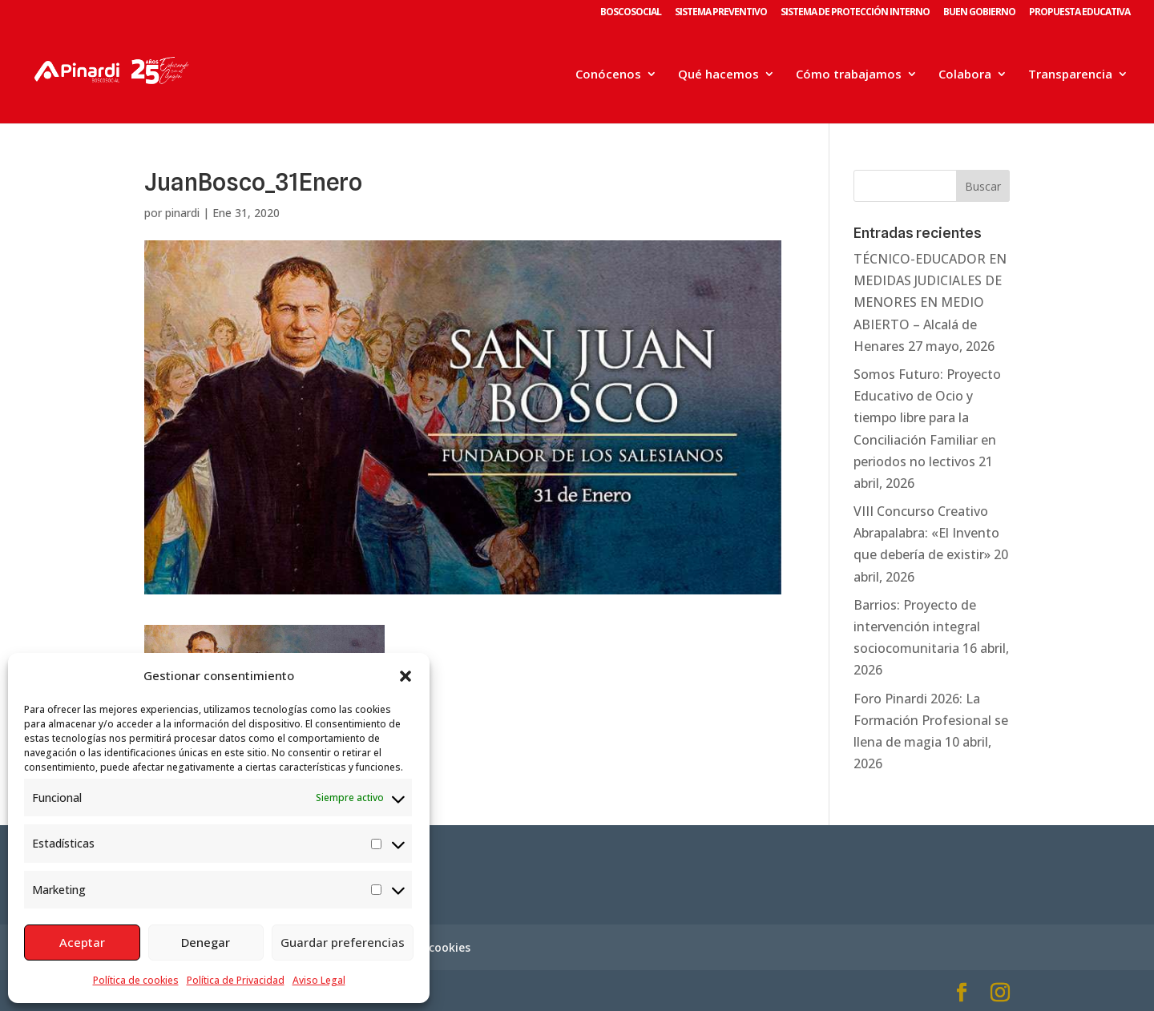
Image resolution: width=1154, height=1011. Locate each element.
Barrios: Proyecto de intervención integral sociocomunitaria (916, 626)
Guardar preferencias (342, 942)
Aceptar (82, 942)
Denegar (205, 942)
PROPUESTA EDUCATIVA (1079, 12)
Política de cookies (136, 980)
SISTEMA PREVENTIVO (721, 12)
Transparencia (1070, 75)
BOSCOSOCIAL (630, 12)
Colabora (964, 75)
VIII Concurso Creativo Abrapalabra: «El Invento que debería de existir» (926, 532)
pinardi (182, 212)
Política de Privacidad (235, 980)
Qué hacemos (718, 75)
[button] (405, 676)
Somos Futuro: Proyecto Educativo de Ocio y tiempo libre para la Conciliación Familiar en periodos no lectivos (927, 417)
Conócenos (608, 75)
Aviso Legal (319, 980)
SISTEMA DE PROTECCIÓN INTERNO (855, 12)
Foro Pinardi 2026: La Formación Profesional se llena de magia (930, 720)
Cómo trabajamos (849, 75)
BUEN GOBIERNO (979, 12)
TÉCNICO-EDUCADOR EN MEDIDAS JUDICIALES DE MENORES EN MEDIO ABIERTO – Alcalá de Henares (930, 302)
